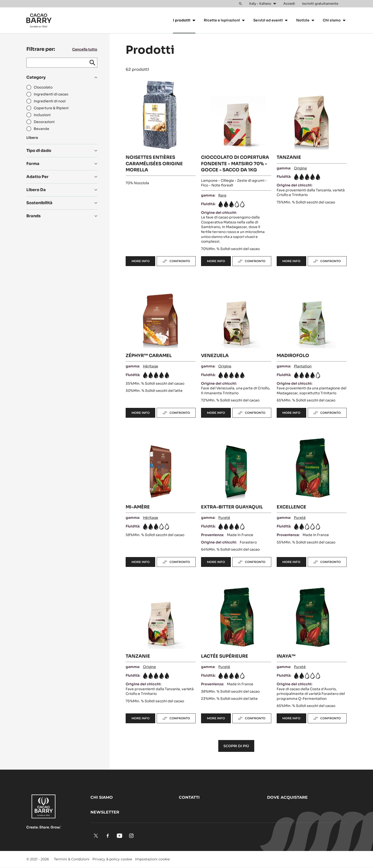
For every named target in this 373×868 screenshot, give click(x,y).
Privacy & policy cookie (112, 859)
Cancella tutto (84, 49)
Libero (32, 137)
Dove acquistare (287, 797)
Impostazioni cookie (152, 859)
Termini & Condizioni (71, 859)
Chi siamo (101, 797)
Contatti (189, 797)
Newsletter (104, 812)
